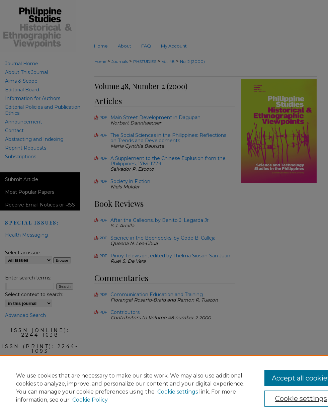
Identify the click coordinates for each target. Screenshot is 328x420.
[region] (164, 387)
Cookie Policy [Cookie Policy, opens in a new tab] (90, 400)
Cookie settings (177, 392)
